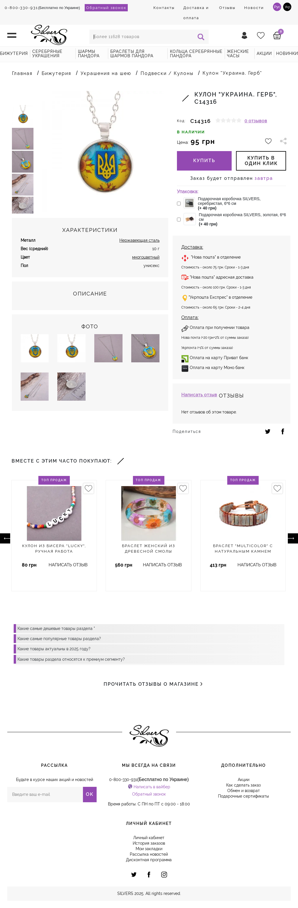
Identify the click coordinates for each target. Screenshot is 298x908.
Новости (254, 8)
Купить (204, 160)
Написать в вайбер (152, 787)
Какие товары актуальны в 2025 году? (54, 648)
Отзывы (227, 8)
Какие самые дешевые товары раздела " (56, 628)
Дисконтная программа (149, 859)
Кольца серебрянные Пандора (196, 53)
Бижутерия (14, 53)
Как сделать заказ (243, 785)
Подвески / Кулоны (167, 73)
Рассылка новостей (149, 854)
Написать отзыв (199, 394)
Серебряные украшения (47, 53)
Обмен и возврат (243, 790)
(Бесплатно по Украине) (42, 8)
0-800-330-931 (21, 8)
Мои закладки (149, 848)
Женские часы (238, 53)
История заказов (149, 843)
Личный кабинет (148, 837)
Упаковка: (187, 191)
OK (90, 794)
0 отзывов (255, 120)
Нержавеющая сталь (139, 246)
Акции (243, 779)
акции (264, 53)
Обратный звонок (106, 8)
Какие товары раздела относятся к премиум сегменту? (71, 659)
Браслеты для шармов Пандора (131, 53)
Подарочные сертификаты (243, 796)
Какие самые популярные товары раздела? (59, 638)
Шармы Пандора (89, 53)
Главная (22, 73)
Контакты (164, 8)
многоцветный (145, 263)
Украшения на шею (106, 73)
